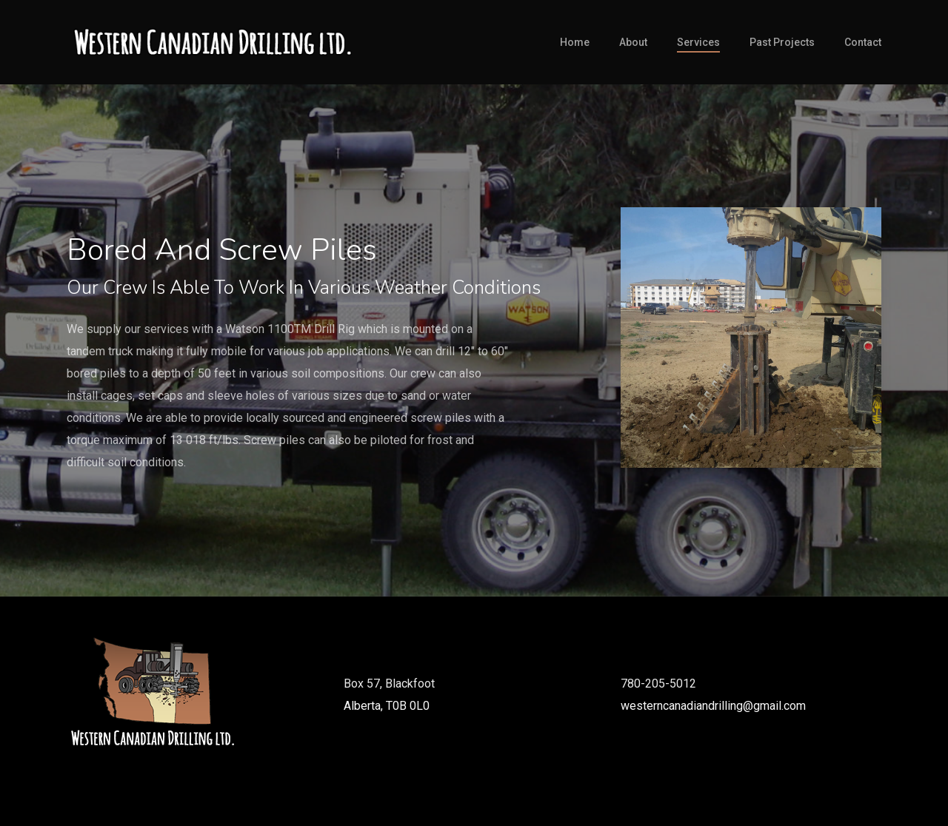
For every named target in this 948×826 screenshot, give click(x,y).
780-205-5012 (658, 683)
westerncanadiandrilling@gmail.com (713, 706)
